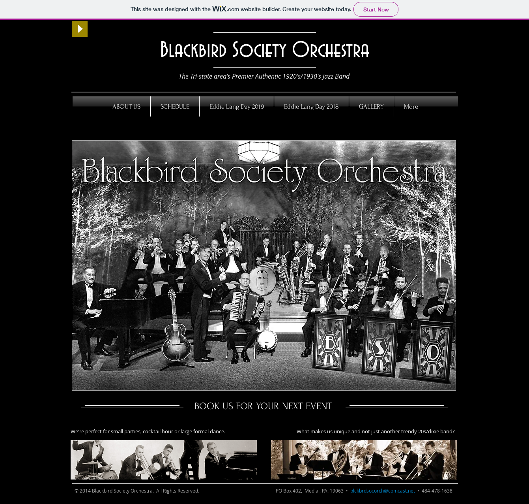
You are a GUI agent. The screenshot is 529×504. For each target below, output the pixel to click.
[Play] (80, 29)
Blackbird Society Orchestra (264, 50)
